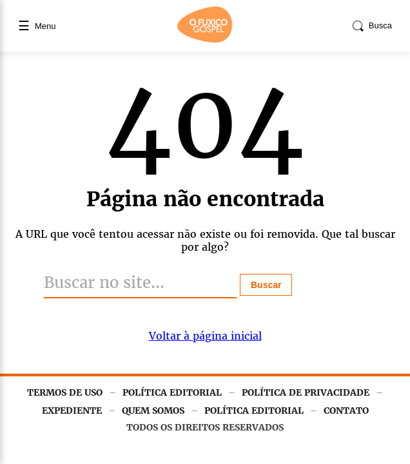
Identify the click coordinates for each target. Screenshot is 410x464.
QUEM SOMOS (153, 410)
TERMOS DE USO (64, 392)
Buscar (266, 285)
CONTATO (346, 410)
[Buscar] (140, 283)
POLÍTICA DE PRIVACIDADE (305, 392)
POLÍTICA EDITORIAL (172, 392)
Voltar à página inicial (205, 335)
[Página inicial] (205, 40)
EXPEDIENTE (72, 410)
